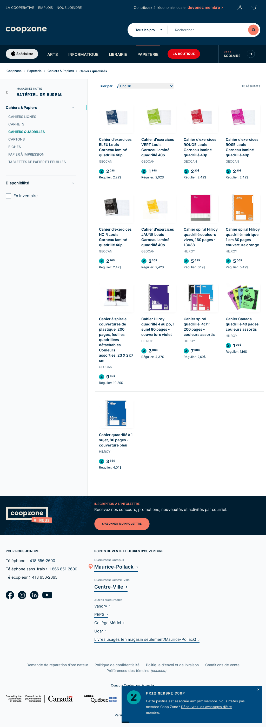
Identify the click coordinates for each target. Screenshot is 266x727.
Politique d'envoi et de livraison (172, 664)
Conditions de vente (222, 664)
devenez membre (205, 7)
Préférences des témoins (136, 670)
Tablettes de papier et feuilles (37, 161)
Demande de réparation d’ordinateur (57, 664)
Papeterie (147, 54)
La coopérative (20, 7)
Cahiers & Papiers (61, 71)
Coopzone (14, 71)
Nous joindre (69, 7)
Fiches (14, 146)
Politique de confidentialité (117, 664)
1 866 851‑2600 (63, 569)
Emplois (45, 7)
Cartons (16, 139)
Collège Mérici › (109, 622)
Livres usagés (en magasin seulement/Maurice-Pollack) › (147, 639)
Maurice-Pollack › (116, 566)
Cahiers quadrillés (26, 131)
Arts (52, 54)
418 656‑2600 (42, 560)
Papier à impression (26, 154)
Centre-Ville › (111, 586)
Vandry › (102, 606)
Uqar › (100, 631)
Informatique (83, 54)
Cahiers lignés (22, 116)
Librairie (118, 54)
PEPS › (101, 614)
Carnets (16, 124)
